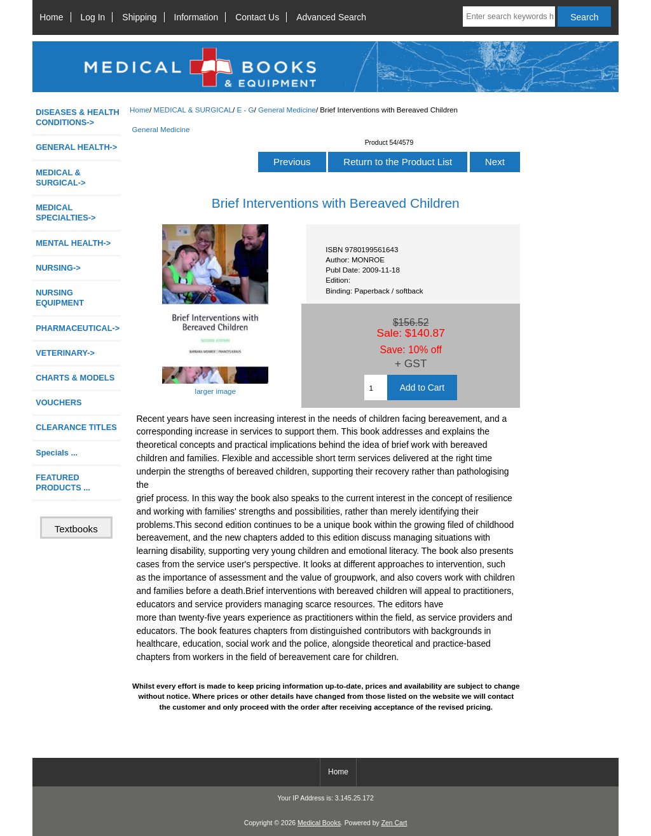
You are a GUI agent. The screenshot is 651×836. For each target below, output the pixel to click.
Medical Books (319, 822)
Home (51, 17)
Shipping (139, 17)
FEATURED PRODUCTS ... (63, 482)
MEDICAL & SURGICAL (193, 109)
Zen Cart (394, 822)
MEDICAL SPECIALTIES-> (65, 212)
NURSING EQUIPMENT (60, 297)
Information (196, 17)
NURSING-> (58, 268)
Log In (93, 17)
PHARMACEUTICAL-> (78, 328)
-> (60, 177)
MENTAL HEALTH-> (73, 243)
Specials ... (57, 452)
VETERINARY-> (65, 353)
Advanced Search (331, 17)
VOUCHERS (58, 402)
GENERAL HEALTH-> (76, 147)
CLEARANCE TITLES (76, 427)
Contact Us (257, 17)
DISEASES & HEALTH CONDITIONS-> (78, 117)
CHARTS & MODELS (75, 377)
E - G (245, 109)
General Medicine (287, 109)
